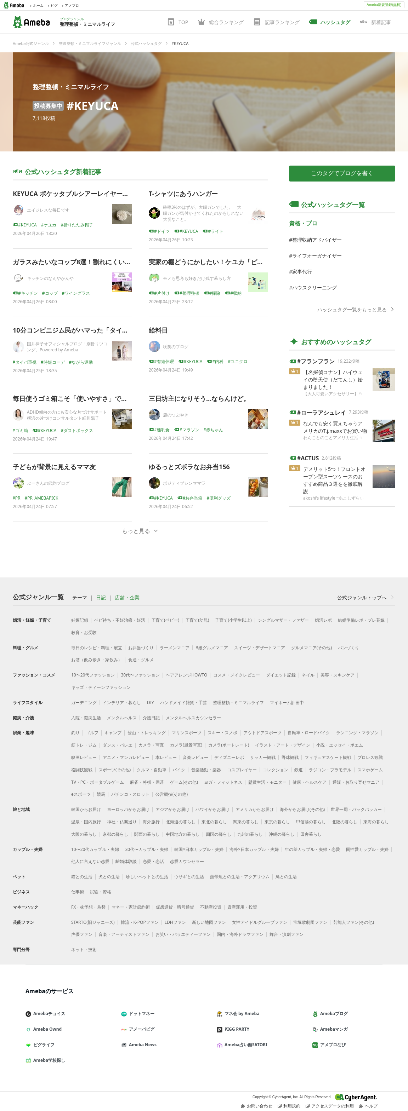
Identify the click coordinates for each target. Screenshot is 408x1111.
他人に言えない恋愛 (90, 861)
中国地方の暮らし (183, 834)
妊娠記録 (79, 620)
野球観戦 (290, 757)
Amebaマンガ (332, 1029)
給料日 (158, 330)
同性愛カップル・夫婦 (367, 849)
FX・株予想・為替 (88, 907)
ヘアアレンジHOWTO (186, 675)
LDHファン (175, 922)
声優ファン (81, 934)
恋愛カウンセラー (187, 861)
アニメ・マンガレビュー (126, 757)
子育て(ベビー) (165, 620)
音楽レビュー (195, 757)
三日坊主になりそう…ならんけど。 (199, 398)
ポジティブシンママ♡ (184, 483)
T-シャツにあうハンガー (183, 193)
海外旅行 (151, 822)
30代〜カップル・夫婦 (146, 849)
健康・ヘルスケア (310, 782)
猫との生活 (81, 877)
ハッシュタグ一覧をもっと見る (356, 309)
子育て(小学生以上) (233, 620)
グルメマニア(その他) (311, 648)
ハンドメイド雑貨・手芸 (183, 703)
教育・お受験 (84, 632)
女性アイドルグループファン (259, 922)
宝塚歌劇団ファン (310, 922)
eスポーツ (81, 794)
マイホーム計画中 (287, 703)
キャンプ (112, 733)
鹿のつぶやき (175, 415)
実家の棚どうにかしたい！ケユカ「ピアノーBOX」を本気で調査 (241, 262)
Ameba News (141, 1045)
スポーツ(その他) (114, 770)
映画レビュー (84, 757)
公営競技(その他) (171, 794)
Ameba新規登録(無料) (384, 5)
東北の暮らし (214, 822)
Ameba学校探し (48, 1060)
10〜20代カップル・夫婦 (95, 849)
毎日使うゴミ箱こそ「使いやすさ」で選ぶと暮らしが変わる (99, 398)
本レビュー (166, 757)
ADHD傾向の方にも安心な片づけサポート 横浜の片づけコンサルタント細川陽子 (69, 415)
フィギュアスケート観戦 (328, 757)
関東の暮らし (246, 822)
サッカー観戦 (263, 757)
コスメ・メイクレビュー (236, 675)
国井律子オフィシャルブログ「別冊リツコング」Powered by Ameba (67, 347)
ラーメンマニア (174, 648)
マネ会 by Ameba (241, 1014)
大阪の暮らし (84, 834)
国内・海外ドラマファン (240, 934)
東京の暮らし (277, 822)
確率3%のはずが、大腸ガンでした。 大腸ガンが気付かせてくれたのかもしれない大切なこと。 (203, 213)
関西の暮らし (147, 834)
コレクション (275, 770)
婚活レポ (323, 620)
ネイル (308, 675)
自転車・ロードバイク (309, 733)
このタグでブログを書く (342, 173)
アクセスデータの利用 (330, 1106)
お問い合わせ (256, 1106)
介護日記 (151, 718)
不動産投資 (210, 907)
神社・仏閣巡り (122, 822)
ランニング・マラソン (357, 733)
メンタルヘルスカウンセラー (193, 718)
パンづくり (348, 648)
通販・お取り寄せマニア (356, 782)
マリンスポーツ (187, 733)
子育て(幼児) (197, 620)
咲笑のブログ (175, 347)
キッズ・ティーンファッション (101, 687)
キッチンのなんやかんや (50, 278)
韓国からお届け (86, 809)
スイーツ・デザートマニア (259, 648)
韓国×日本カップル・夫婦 (198, 849)
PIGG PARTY (236, 1029)
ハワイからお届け (213, 809)
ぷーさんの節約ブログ (48, 483)
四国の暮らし (218, 834)
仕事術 (77, 892)
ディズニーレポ (229, 757)
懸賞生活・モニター (267, 782)
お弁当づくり (141, 648)
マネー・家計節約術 (131, 907)
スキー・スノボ (222, 733)
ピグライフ (43, 1045)
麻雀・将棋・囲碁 (147, 782)
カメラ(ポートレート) (228, 745)
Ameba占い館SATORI (245, 1045)
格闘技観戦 (81, 770)
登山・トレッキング (147, 733)
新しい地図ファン (209, 922)
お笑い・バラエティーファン (183, 934)
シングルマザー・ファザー (283, 620)
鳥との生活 (286, 877)
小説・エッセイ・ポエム (339, 745)
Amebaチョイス (48, 1014)
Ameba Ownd (46, 1029)
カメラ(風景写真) (186, 745)
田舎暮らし (311, 834)
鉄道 (298, 770)
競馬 (101, 794)
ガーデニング (84, 703)
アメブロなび (331, 1045)
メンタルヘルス (122, 718)
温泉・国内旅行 (86, 822)
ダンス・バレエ (117, 745)
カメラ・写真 (151, 745)
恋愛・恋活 (153, 861)
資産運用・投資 (242, 907)
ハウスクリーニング (314, 287)
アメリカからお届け (255, 809)
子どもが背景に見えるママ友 (54, 466)
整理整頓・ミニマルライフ (71, 86)
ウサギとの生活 (189, 877)
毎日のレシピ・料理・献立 (96, 648)
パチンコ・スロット (130, 794)
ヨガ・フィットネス (223, 782)
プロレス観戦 (370, 757)
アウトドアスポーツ (262, 733)
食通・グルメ (141, 660)
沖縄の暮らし (281, 834)
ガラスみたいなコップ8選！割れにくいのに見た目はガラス (97, 262)
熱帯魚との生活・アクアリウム (240, 877)
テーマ (79, 597)
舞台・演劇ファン (287, 934)
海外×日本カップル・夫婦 (254, 849)
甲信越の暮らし (311, 822)
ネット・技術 (84, 949)
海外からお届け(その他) (302, 809)
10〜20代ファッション (93, 675)
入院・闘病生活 (86, 718)
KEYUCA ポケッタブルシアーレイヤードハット (80, 193)
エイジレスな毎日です (48, 210)
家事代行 (302, 271)
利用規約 (289, 1106)
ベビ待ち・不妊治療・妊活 (119, 620)
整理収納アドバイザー (317, 239)
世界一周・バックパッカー (356, 809)
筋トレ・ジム (84, 745)
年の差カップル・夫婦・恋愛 (312, 849)
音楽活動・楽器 (206, 770)
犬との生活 (109, 877)
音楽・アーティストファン (123, 934)
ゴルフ (92, 733)
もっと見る (140, 531)
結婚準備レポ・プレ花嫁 (361, 620)
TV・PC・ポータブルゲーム (97, 782)
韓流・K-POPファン (140, 922)
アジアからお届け (172, 809)
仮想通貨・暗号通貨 (175, 907)
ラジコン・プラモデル (330, 770)
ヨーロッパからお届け (128, 809)
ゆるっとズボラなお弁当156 (189, 466)
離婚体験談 (126, 861)
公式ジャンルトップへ (366, 597)
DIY (150, 703)
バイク (178, 770)
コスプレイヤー (242, 770)
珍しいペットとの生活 (147, 877)
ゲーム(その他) (184, 782)
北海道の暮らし (181, 822)
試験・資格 (100, 892)
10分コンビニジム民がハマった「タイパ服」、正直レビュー (99, 330)
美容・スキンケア (338, 675)
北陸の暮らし (344, 822)
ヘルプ (368, 1106)
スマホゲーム (370, 770)
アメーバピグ (140, 1029)
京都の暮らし (115, 834)
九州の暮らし (250, 834)
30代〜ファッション (140, 675)
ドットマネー (140, 1014)
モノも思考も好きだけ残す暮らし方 (197, 278)
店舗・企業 (127, 597)
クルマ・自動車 (151, 770)
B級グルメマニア (212, 648)
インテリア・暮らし (122, 703)
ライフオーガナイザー (317, 255)
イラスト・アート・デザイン (282, 745)
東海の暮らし (376, 822)
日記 (101, 597)
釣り (75, 733)
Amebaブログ (332, 1014)
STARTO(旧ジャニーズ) (93, 922)
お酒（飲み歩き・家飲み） (96, 660)
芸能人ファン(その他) (353, 922)
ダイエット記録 (281, 675)
